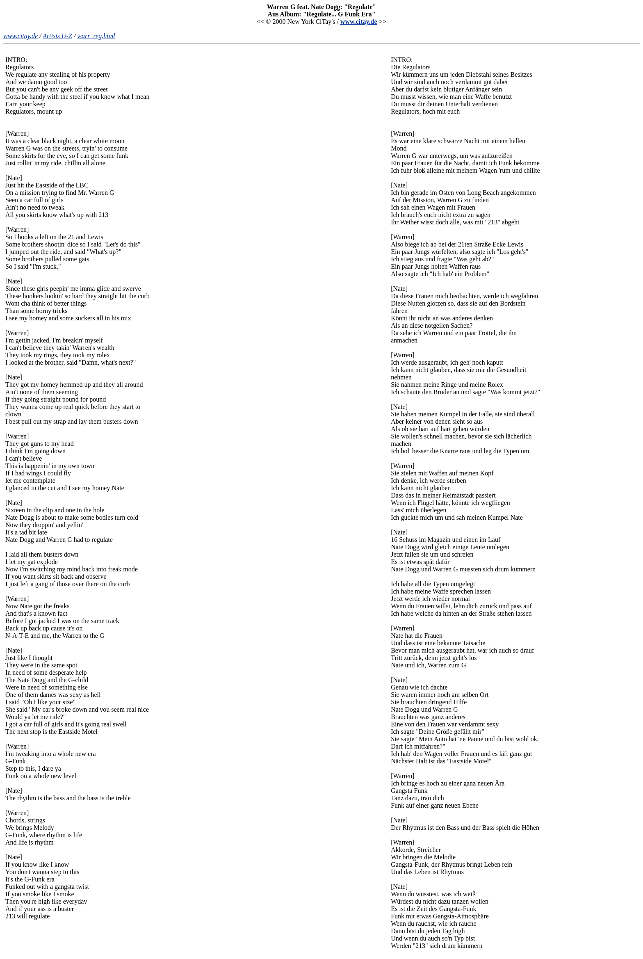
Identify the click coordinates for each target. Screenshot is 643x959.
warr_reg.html (96, 35)
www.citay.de (358, 21)
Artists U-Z (57, 35)
